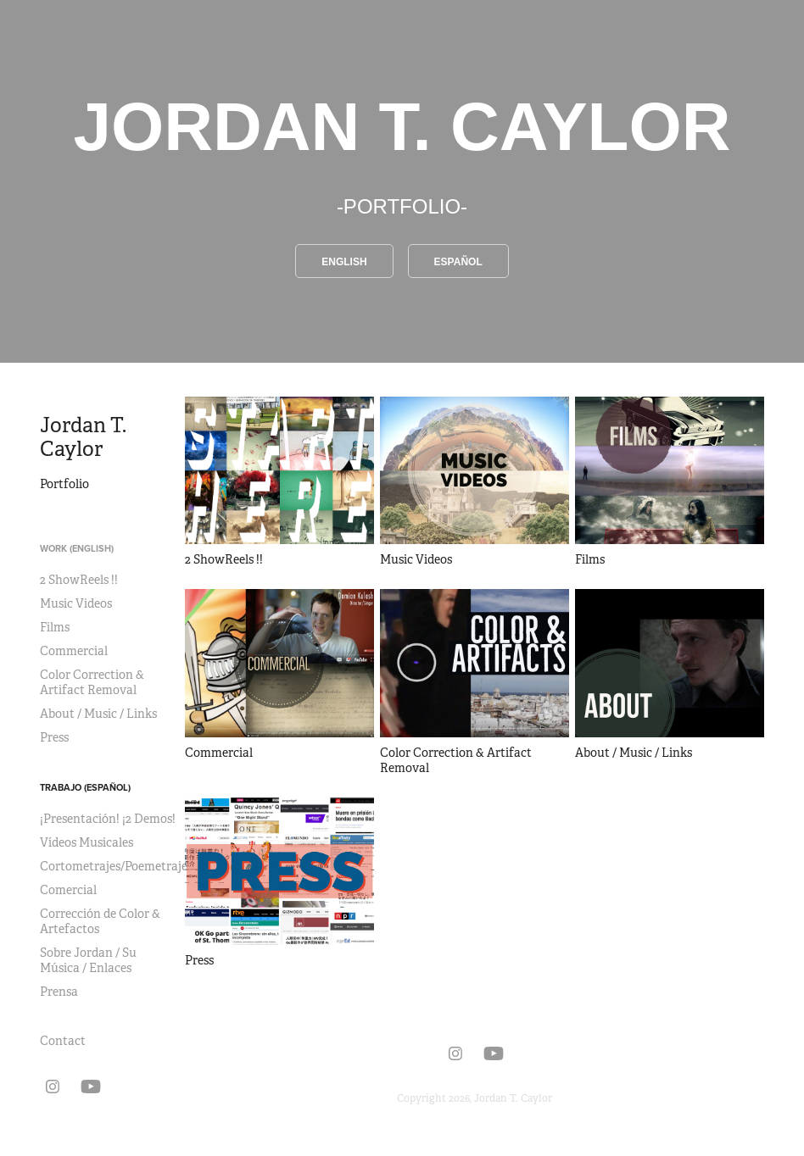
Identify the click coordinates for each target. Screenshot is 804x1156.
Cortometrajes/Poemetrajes (116, 866)
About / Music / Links (98, 713)
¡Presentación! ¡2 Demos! (108, 818)
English (343, 262)
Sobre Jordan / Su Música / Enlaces (88, 960)
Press (54, 737)
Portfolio (64, 484)
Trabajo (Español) (85, 787)
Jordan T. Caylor (85, 437)
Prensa (59, 991)
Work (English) (77, 548)
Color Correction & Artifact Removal (92, 682)
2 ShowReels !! (79, 579)
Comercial (68, 890)
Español (458, 262)
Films (55, 627)
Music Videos (76, 603)
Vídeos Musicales (86, 842)
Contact (63, 1040)
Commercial (74, 651)
